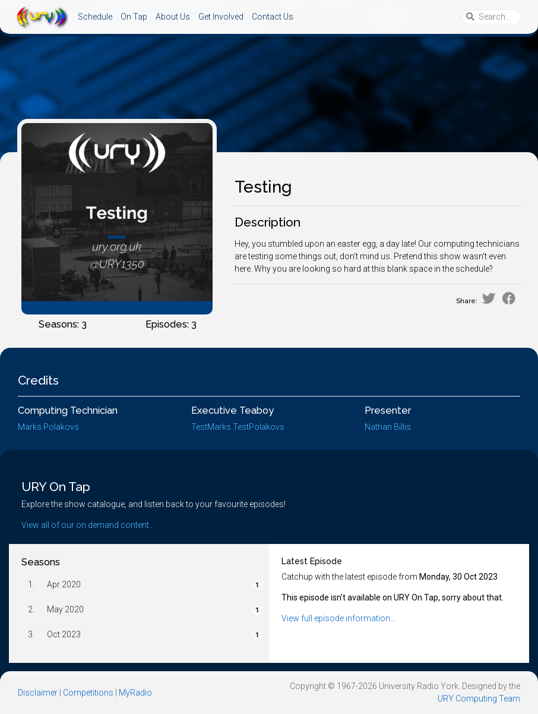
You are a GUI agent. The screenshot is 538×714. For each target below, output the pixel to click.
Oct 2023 (64, 634)
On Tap (134, 16)
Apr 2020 (64, 584)
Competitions (88, 692)
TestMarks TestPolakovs (237, 427)
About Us (173, 16)
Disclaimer (38, 692)
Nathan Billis (388, 427)
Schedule (95, 16)
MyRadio (135, 692)
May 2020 (65, 609)
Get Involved (220, 16)
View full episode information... (338, 618)
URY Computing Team (479, 698)
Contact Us (272, 16)
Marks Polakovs (48, 427)
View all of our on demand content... (87, 525)
